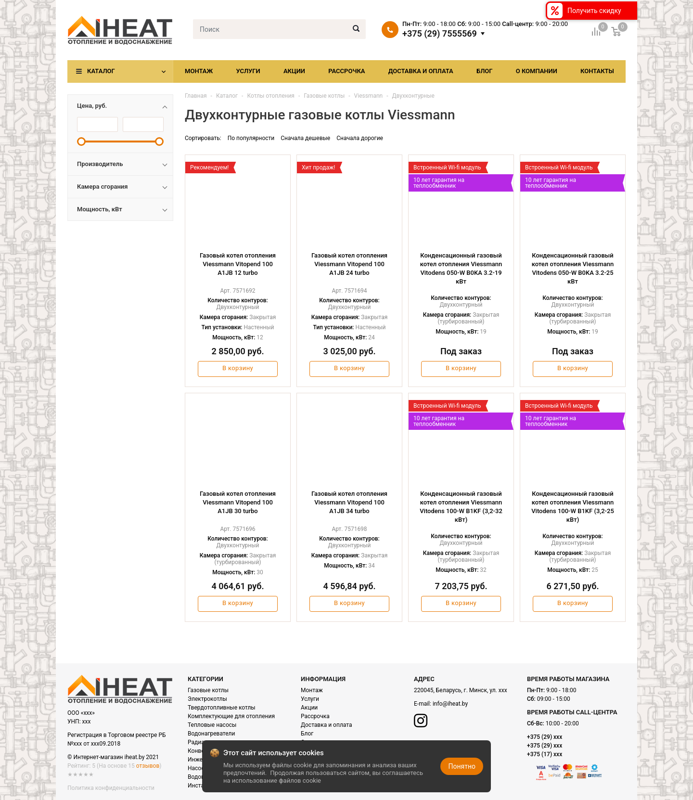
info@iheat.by (450, 703)
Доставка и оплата (420, 71)
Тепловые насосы (212, 725)
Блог (484, 71)
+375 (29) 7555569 (439, 34)
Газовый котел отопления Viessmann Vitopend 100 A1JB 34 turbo (349, 502)
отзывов (147, 765)
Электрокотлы (207, 699)
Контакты (597, 71)
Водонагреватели (211, 733)
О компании (536, 71)
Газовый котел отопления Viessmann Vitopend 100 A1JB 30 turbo (238, 502)
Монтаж (199, 71)
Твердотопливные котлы (222, 707)
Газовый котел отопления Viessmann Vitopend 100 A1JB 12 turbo (238, 264)
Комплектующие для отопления (231, 716)
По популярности (251, 138)
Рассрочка (346, 71)
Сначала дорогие (359, 138)
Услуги (248, 71)
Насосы (198, 768)
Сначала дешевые (305, 138)
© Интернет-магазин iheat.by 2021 (113, 757)
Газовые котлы (208, 690)
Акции (294, 71)
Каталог (101, 71)
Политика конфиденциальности (110, 788)
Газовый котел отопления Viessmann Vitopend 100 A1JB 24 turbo (349, 264)
